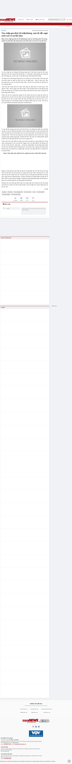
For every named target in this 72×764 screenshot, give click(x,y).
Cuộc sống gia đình (18, 192)
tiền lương (10, 192)
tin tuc (34, 192)
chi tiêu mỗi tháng (6, 194)
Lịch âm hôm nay (23, 709)
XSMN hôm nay (23, 712)
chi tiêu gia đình (40, 192)
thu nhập (4, 192)
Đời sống (4, 30)
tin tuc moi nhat (27, 192)
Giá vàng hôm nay (34, 709)
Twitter (21, 200)
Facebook (15, 200)
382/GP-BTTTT (15, 741)
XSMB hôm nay (34, 712)
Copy (33, 200)
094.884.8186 (7, 758)
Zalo (27, 200)
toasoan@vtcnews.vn (18, 744)
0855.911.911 (7, 744)
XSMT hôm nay (46, 712)
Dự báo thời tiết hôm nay (46, 709)
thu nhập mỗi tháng (16, 194)
